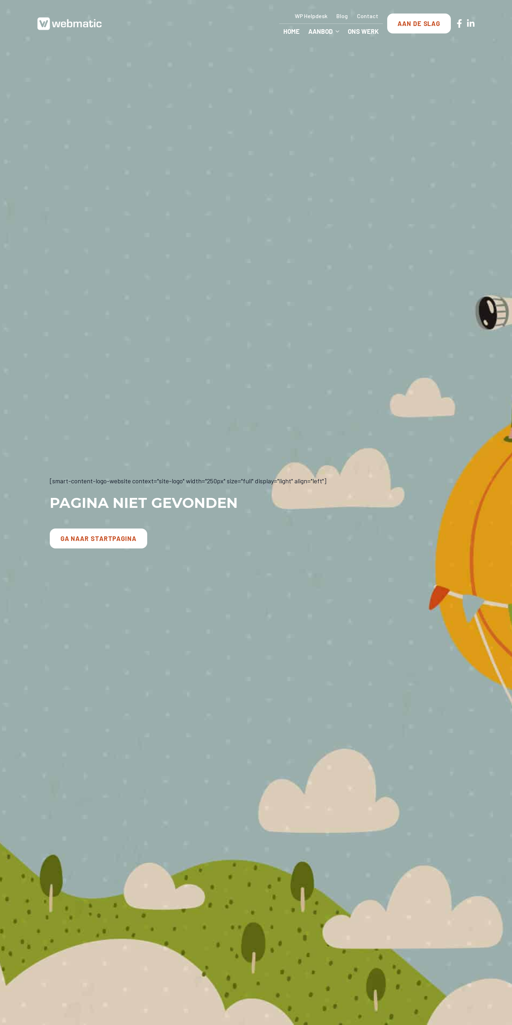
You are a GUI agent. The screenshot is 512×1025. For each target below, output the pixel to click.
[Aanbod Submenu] (338, 31)
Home (291, 31)
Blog (342, 15)
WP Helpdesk (311, 15)
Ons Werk (363, 31)
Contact (367, 15)
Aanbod (320, 31)
